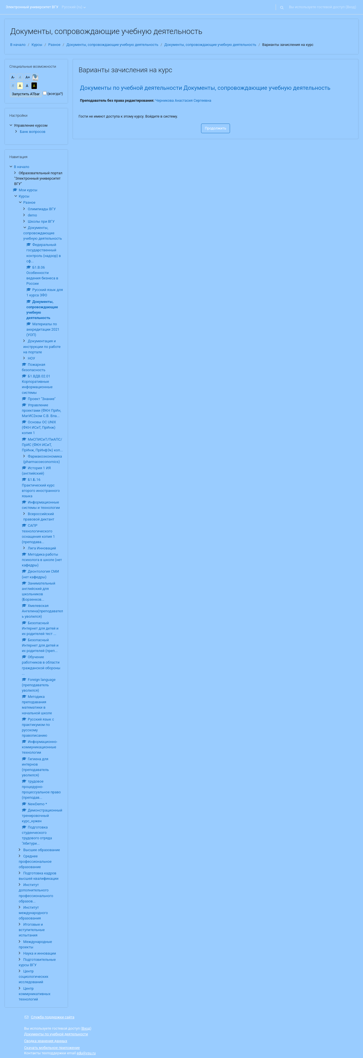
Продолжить (215, 128)
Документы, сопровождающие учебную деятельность (112, 45)
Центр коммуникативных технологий (34, 993)
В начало (18, 45)
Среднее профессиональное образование (35, 861)
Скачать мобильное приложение (52, 1048)
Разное (54, 45)
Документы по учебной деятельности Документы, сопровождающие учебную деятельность (205, 87)
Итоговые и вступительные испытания (32, 929)
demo (32, 215)
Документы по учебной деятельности (56, 1034)
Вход (351, 7)
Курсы (36, 45)
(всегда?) (55, 94)
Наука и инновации (39, 953)
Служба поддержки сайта (49, 1017)
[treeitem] (36, 128)
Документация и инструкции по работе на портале (41, 346)
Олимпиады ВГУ (42, 209)
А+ (28, 77)
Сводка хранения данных (45, 1041)
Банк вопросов (32, 131)
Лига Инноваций (42, 548)
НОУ (31, 358)
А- (13, 77)
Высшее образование (41, 850)
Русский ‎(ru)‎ (72, 7)
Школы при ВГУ (41, 221)
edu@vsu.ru (86, 1053)
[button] (282, 7)
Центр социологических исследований (33, 976)
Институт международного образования (33, 912)
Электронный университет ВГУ (32, 7)
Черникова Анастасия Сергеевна (183, 100)
